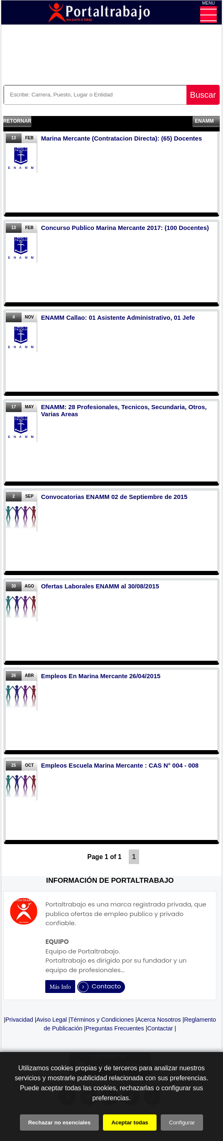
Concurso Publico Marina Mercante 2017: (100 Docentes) (125, 227)
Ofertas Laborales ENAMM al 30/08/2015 (100, 586)
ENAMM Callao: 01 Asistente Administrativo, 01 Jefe (118, 317)
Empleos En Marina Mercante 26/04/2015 (101, 675)
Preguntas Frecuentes (115, 1028)
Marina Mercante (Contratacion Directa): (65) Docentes (121, 138)
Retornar (17, 121)
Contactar (160, 1028)
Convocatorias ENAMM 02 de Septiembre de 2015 (114, 496)
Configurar (182, 1122)
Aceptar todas (129, 1122)
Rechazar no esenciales (59, 1122)
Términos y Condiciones (102, 1019)
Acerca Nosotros (159, 1019)
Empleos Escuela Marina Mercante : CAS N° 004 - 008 (119, 765)
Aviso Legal (51, 1019)
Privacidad (19, 1019)
